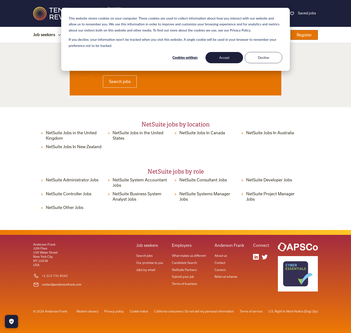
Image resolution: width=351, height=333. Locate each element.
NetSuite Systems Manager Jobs (204, 196)
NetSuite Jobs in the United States (138, 135)
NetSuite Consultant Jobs (203, 180)
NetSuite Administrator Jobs (72, 180)
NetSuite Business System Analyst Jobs (137, 196)
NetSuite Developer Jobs (269, 180)
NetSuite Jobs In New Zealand (73, 147)
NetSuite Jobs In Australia (270, 133)
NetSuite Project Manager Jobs (270, 196)
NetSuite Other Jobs (64, 207)
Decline (263, 57)
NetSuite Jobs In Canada (202, 133)
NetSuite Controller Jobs (68, 194)
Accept (224, 57)
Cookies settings (185, 57)
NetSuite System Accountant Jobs (140, 182)
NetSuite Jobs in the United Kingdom (71, 135)
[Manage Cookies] (11, 321)
